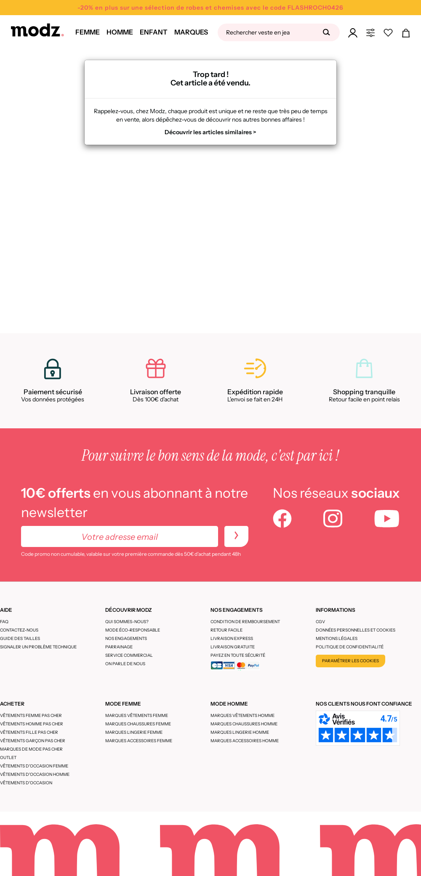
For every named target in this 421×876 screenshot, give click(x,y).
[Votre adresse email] (119, 536)
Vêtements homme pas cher (31, 724)
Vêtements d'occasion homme (34, 774)
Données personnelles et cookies (355, 630)
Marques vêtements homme (242, 715)
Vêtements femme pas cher (31, 715)
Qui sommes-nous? (127, 621)
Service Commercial (129, 655)
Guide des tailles (20, 638)
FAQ (4, 621)
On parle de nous (125, 663)
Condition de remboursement (245, 621)
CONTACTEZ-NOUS (19, 630)
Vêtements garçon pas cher (32, 740)
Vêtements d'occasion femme (34, 766)
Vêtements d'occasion (26, 783)
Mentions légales (336, 638)
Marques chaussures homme (243, 724)
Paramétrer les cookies (350, 661)
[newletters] (236, 536)
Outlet (8, 757)
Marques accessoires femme (138, 740)
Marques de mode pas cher (31, 749)
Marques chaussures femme (138, 724)
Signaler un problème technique (38, 647)
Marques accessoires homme (244, 740)
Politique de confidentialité (350, 647)
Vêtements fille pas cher (29, 732)
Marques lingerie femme (134, 732)
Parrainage (119, 647)
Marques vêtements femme (136, 715)
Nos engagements (126, 638)
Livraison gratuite (232, 647)
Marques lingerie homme (239, 732)
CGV (320, 621)
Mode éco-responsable (132, 630)
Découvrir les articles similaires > (210, 132)
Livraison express (231, 638)
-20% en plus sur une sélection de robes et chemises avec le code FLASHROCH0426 (210, 7)
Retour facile (226, 630)
